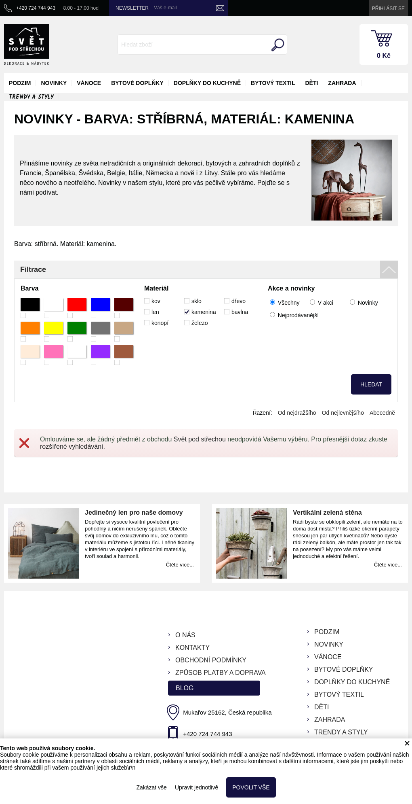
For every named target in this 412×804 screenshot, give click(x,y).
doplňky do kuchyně (207, 83)
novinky (54, 83)
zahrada (342, 83)
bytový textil (273, 83)
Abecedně (382, 412)
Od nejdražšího (297, 412)
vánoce (89, 83)
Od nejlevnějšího (343, 412)
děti (311, 83)
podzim (20, 83)
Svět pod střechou (200, 439)
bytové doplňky (137, 83)
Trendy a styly (31, 97)
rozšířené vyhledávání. (72, 446)
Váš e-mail (165, 8)
